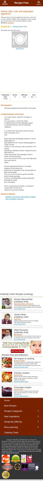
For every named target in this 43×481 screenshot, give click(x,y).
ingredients (13, 199)
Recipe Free (21, 2)
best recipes (16, 197)
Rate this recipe (17, 26)
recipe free (20, 199)
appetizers (8, 197)
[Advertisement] (21, 71)
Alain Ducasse (18, 334)
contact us (15, 451)
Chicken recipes (18, 375)
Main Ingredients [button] (21, 416)
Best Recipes (10, 406)
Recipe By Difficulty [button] (21, 421)
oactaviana (11, 22)
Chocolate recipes (18, 389)
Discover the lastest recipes (21, 367)
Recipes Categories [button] (21, 411)
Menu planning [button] (21, 427)
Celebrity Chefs (11, 432)
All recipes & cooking (19, 360)
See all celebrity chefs (19, 308)
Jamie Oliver (17, 319)
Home (7, 400)
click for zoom (20, 48)
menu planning (25, 197)
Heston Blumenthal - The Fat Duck (23, 303)
